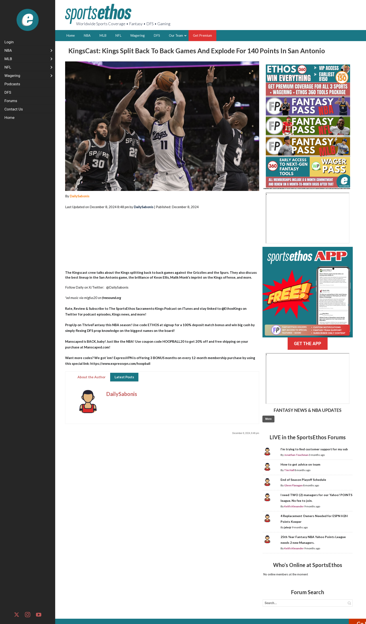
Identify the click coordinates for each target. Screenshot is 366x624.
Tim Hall (289, 470)
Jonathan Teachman (296, 455)
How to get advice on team (300, 464)
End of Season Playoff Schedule (303, 479)
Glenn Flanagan (293, 485)
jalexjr (287, 527)
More (268, 418)
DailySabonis (79, 196)
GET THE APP (307, 343)
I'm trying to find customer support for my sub (314, 449)
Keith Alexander (294, 506)
